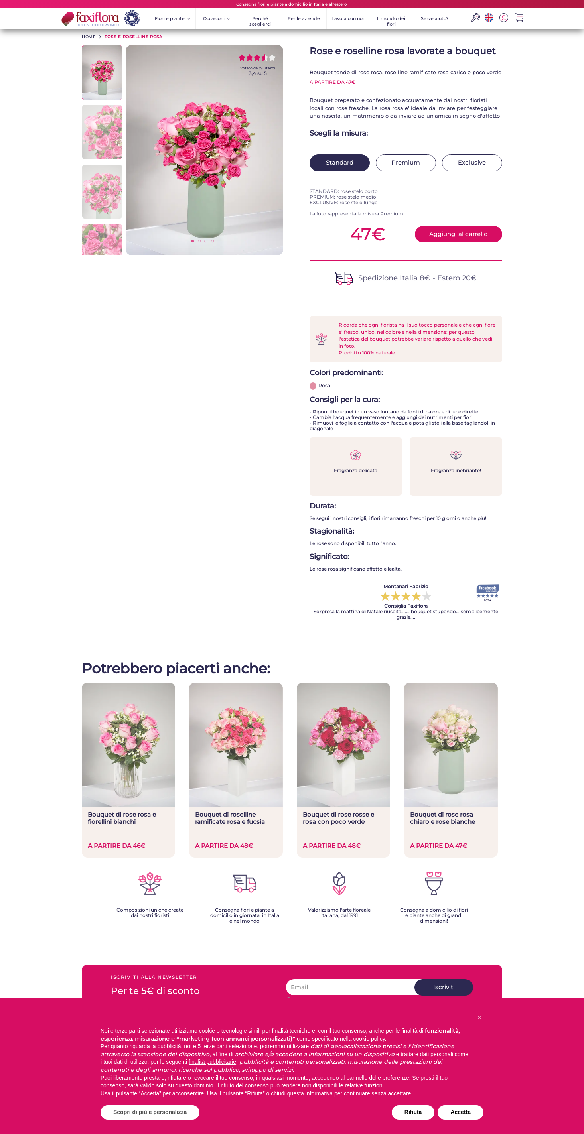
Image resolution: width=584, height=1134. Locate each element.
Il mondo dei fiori (391, 21)
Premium (405, 162)
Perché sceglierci (260, 21)
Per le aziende (304, 18)
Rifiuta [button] (413, 1112)
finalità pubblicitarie (212, 1062)
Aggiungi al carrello (458, 234)
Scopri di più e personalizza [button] (150, 1112)
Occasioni (217, 18)
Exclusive (472, 162)
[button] (479, 1017)
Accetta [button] (460, 1112)
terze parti (214, 1046)
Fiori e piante (173, 18)
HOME (89, 36)
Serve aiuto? (434, 18)
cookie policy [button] (369, 1039)
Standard (339, 162)
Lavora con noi (347, 18)
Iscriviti (444, 987)
